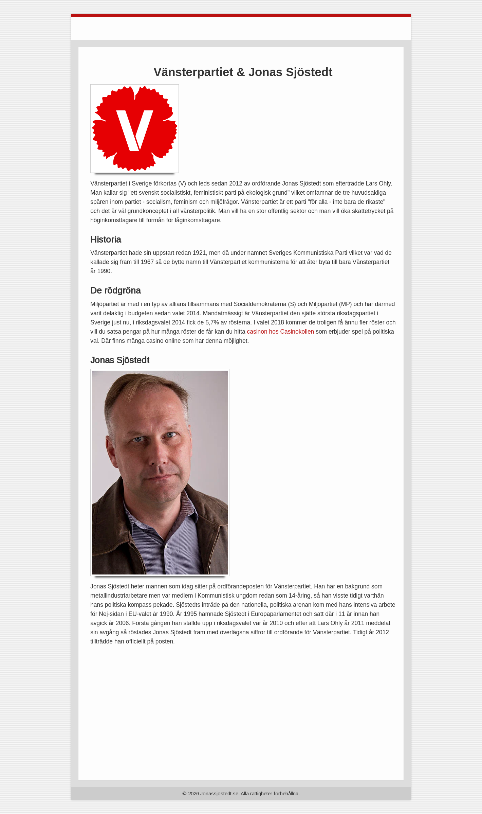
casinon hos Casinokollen (280, 331)
